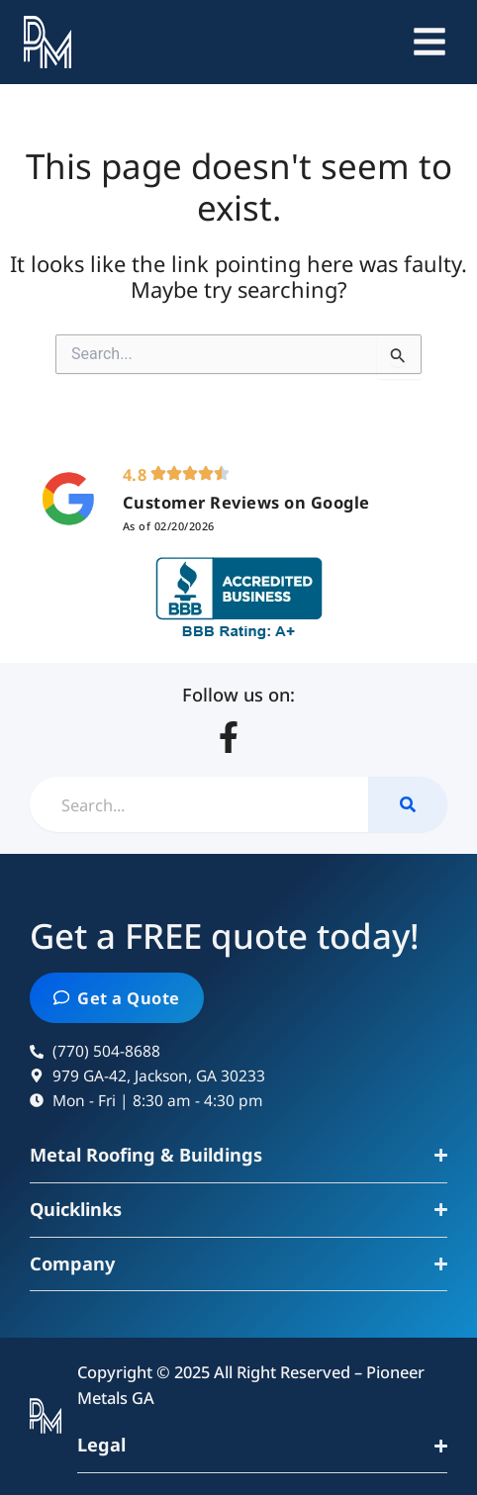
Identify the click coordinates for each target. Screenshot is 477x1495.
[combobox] (199, 804)
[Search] (407, 804)
